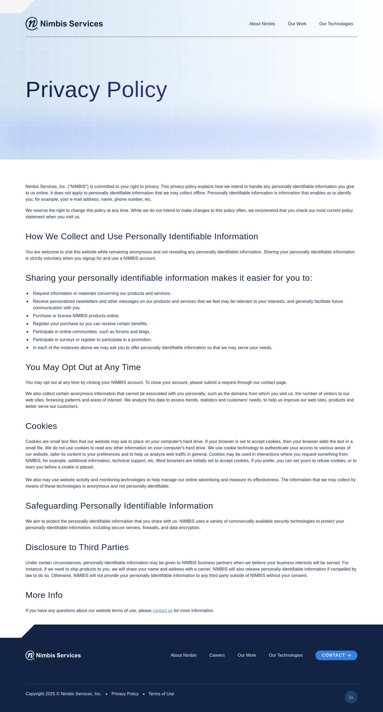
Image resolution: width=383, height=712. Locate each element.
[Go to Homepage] (64, 24)
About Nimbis (262, 24)
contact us (163, 610)
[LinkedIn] (351, 697)
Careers (217, 655)
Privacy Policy (125, 694)
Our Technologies (336, 24)
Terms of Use (161, 694)
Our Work (297, 24)
